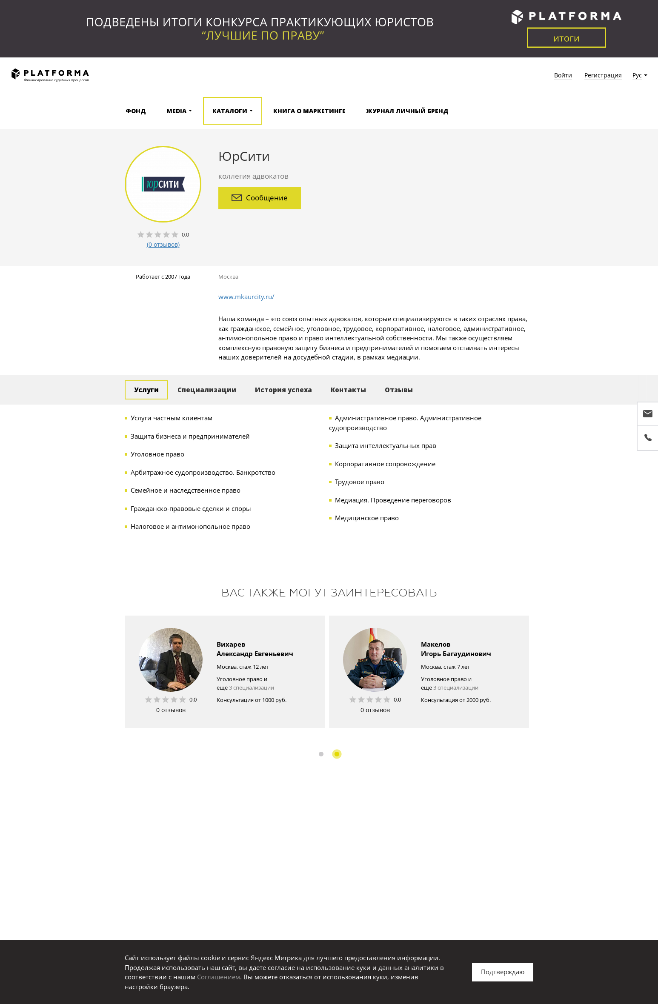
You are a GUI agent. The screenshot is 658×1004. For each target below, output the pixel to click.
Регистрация (603, 75)
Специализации (206, 389)
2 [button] (337, 754)
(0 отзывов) (163, 244)
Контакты (348, 389)
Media (176, 111)
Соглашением (218, 977)
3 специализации (251, 687)
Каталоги (229, 111)
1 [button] (321, 754)
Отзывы (399, 389)
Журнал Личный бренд (407, 111)
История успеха (283, 389)
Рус (637, 75)
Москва (228, 276)
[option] (225, 672)
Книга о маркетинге (309, 111)
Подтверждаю (502, 971)
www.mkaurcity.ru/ (246, 296)
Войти (563, 75)
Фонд (136, 111)
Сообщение (260, 198)
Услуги (146, 389)
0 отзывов (171, 710)
